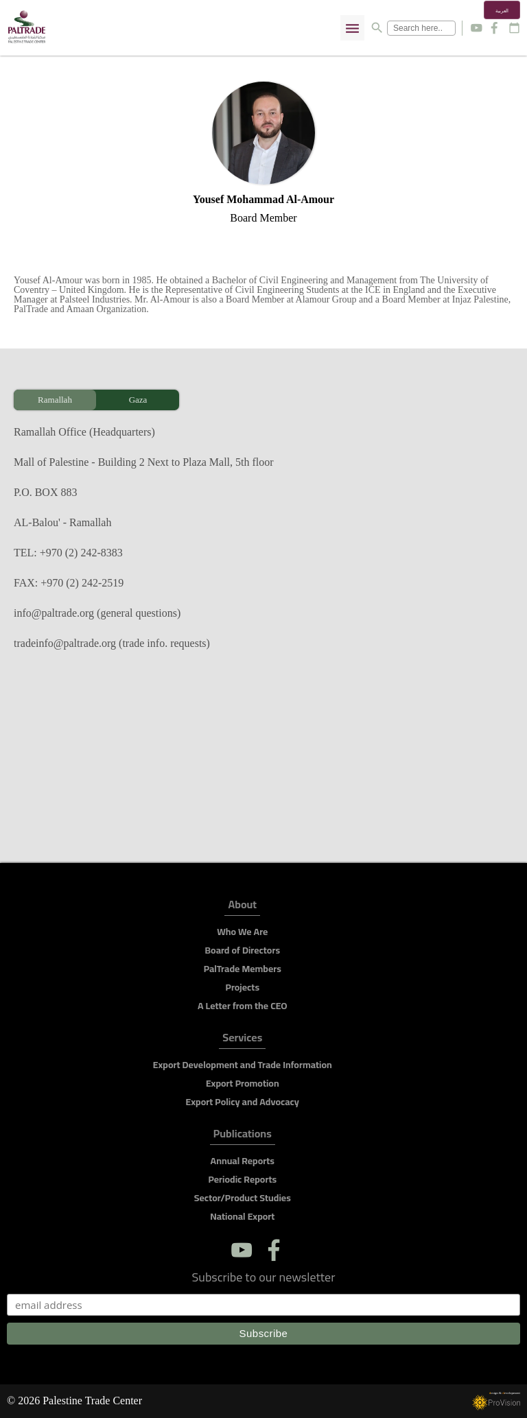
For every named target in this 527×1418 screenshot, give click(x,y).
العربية (501, 11)
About (242, 906)
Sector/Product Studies (242, 1198)
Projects (243, 987)
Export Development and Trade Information (242, 1065)
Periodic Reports (242, 1179)
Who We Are (242, 932)
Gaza (138, 399)
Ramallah (55, 399)
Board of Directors (242, 950)
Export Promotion (242, 1083)
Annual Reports (242, 1161)
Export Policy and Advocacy (242, 1102)
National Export (242, 1216)
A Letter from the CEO (243, 1006)
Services (242, 1040)
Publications (242, 1136)
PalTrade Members (242, 969)
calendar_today (514, 28)
